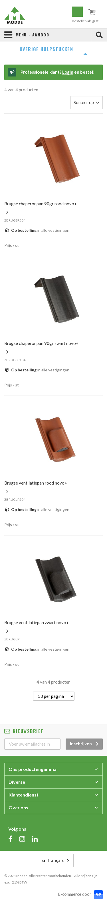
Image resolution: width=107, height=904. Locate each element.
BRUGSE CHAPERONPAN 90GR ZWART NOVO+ (41, 343)
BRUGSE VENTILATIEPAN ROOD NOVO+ (35, 482)
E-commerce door (74, 894)
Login (67, 72)
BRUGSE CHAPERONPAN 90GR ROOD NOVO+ (40, 203)
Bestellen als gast (85, 21)
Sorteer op (84, 102)
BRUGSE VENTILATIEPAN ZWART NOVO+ (36, 622)
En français (52, 860)
